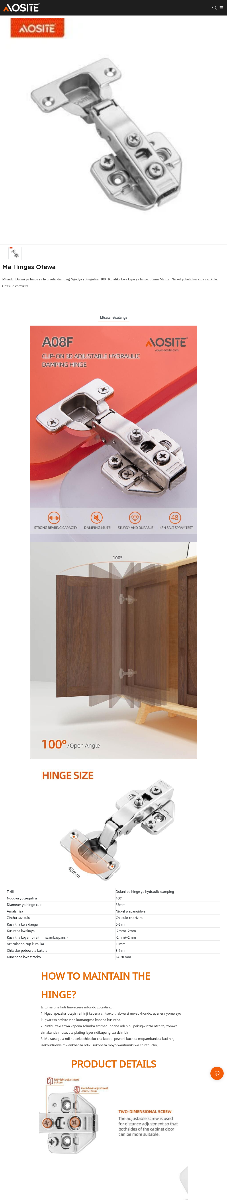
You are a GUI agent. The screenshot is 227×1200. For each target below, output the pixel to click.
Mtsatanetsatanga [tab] (113, 317)
